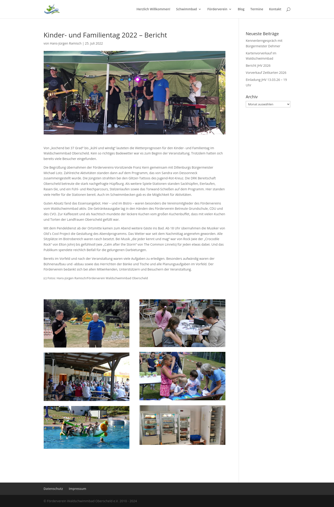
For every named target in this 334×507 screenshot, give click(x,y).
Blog (241, 9)
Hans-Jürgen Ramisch (66, 43)
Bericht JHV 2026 (258, 65)
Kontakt (275, 9)
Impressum (77, 488)
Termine (256, 9)
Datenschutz (53, 488)
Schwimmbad (186, 9)
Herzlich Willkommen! (153, 9)
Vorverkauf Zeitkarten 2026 (266, 72)
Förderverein (217, 9)
